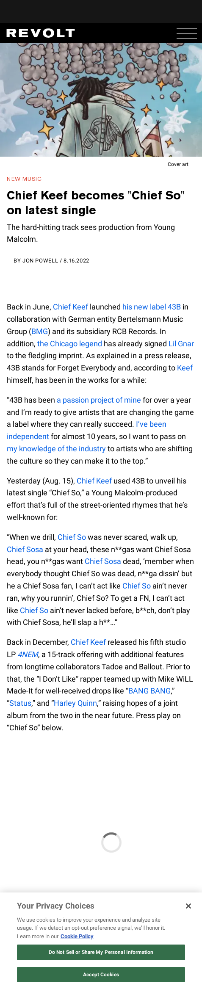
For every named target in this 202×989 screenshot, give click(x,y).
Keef (185, 367)
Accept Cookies (101, 975)
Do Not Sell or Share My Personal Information (101, 952)
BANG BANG (149, 690)
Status (20, 703)
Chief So (72, 537)
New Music (24, 178)
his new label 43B (151, 306)
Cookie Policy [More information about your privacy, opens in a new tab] (77, 936)
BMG (39, 331)
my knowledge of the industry (56, 448)
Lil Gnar (181, 343)
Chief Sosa (25, 549)
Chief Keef (70, 306)
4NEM (27, 654)
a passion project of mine (99, 399)
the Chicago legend (69, 343)
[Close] (188, 906)
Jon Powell (40, 260)
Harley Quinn (75, 703)
